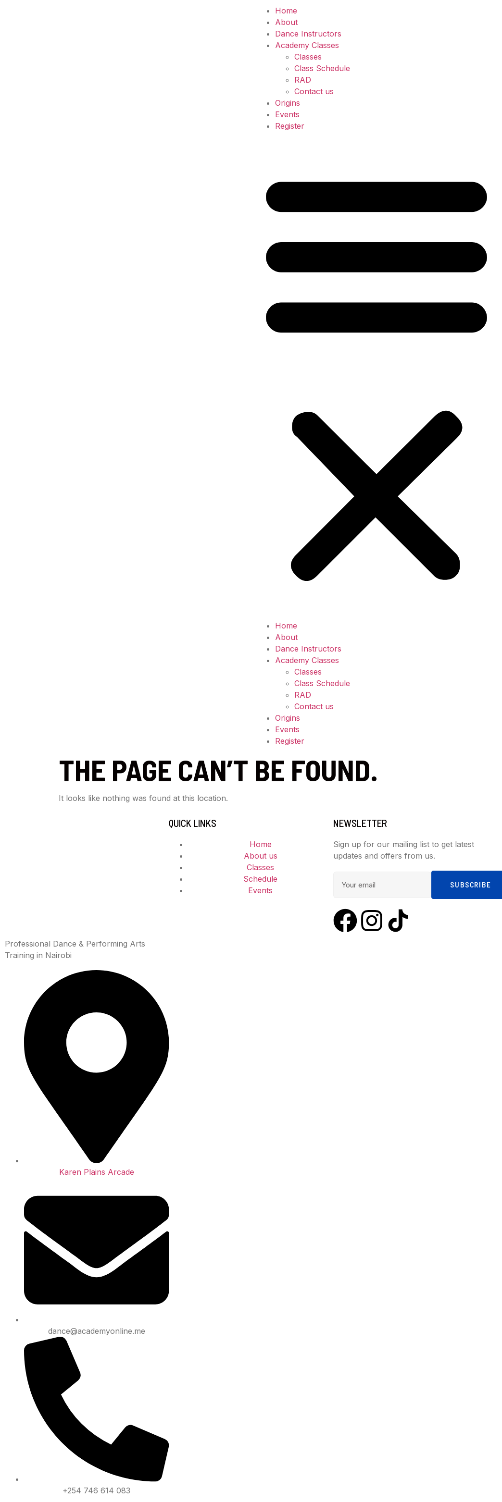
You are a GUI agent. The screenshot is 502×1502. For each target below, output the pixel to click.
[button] (376, 376)
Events (287, 114)
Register (289, 126)
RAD (302, 80)
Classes (308, 57)
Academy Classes (307, 45)
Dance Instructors (308, 33)
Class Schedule (322, 68)
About (286, 22)
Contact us (314, 91)
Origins (287, 103)
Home (286, 10)
